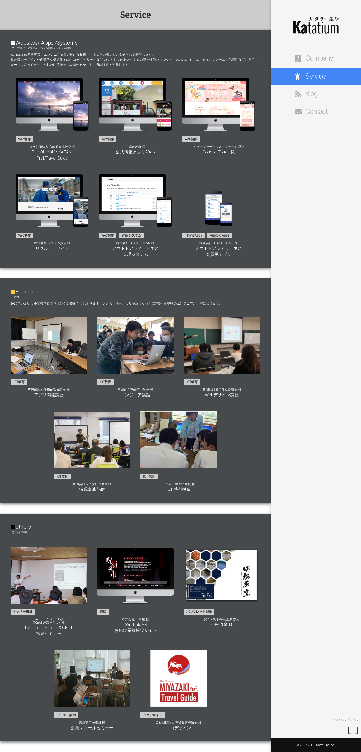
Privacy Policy (345, 719)
